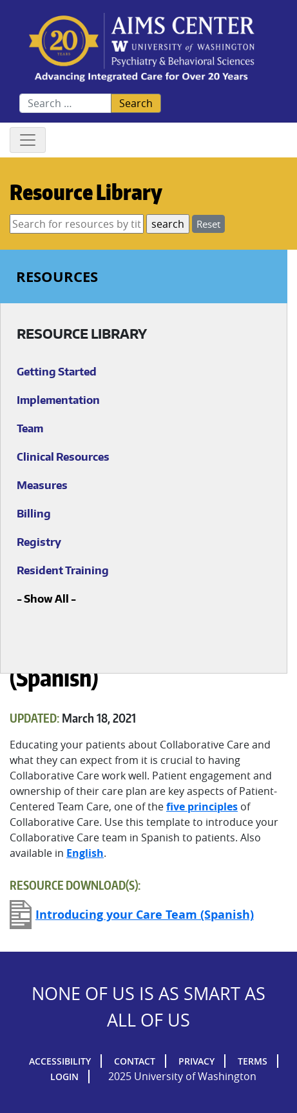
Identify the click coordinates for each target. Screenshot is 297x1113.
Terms (252, 1061)
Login (64, 1076)
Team (30, 428)
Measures (42, 485)
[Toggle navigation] (28, 140)
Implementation (58, 400)
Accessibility (60, 1061)
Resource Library (86, 192)
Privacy (196, 1061)
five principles (202, 806)
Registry (39, 542)
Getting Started (57, 371)
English (85, 853)
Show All (46, 598)
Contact (134, 1061)
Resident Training (63, 570)
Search (136, 103)
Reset (208, 223)
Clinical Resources (63, 456)
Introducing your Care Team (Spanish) (144, 915)
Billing (34, 513)
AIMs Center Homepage (141, 48)
